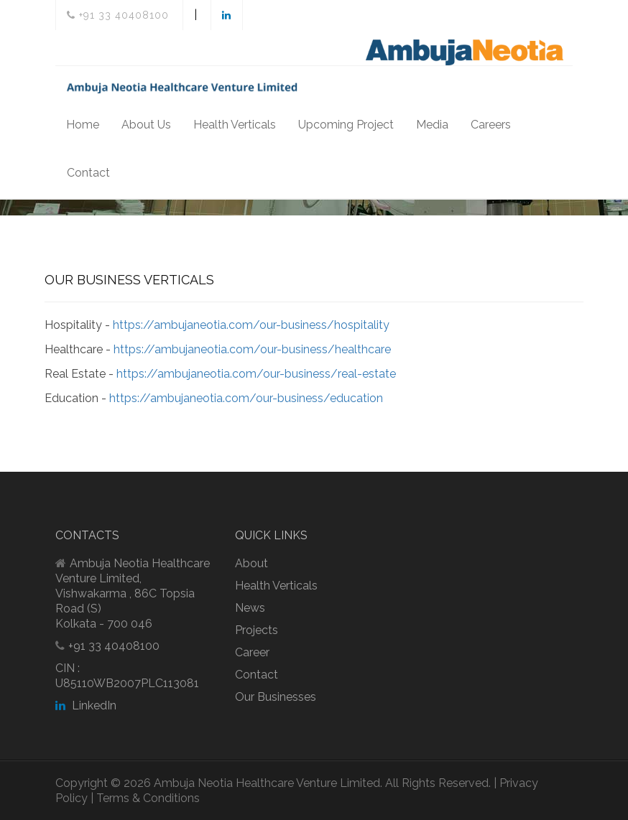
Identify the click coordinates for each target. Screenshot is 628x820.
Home (82, 124)
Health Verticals (234, 124)
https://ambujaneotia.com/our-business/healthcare (252, 349)
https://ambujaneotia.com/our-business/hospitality (251, 325)
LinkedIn (85, 705)
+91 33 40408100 (118, 15)
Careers (491, 124)
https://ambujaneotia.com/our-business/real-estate (256, 374)
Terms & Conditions (148, 798)
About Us (146, 124)
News (250, 608)
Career (252, 652)
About (251, 563)
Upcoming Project (346, 124)
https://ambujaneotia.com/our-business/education (246, 398)
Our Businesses (275, 697)
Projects (256, 630)
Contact (88, 173)
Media (432, 124)
